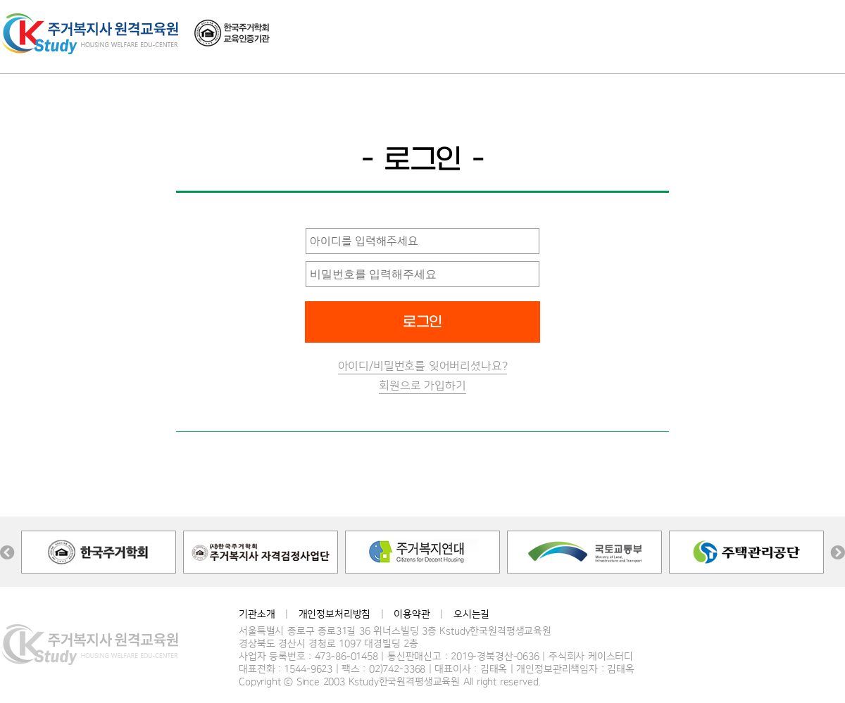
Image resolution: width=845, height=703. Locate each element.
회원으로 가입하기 (422, 385)
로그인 (423, 322)
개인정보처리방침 (335, 614)
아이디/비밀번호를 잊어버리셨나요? (423, 366)
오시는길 (471, 614)
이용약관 (412, 614)
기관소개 (257, 614)
